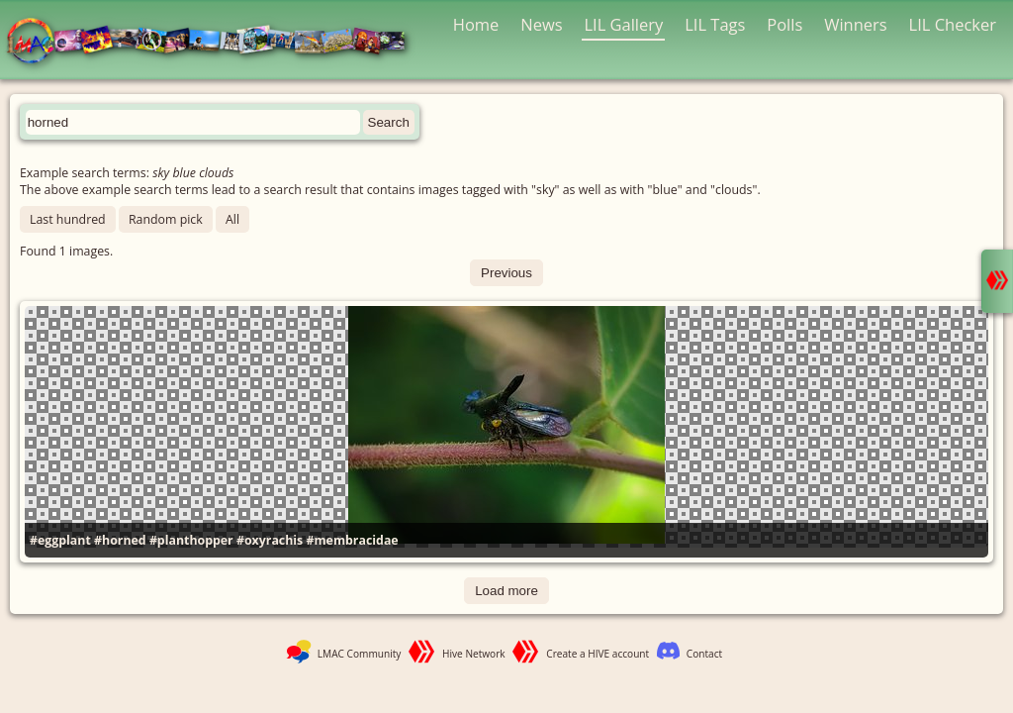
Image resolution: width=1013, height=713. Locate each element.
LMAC (215, 42)
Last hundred (68, 219)
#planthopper (191, 540)
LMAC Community (360, 654)
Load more (506, 590)
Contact (704, 654)
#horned (120, 540)
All (232, 219)
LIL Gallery (623, 24)
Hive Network (474, 654)
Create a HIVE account (597, 654)
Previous (506, 272)
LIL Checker (952, 24)
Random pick (166, 219)
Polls (784, 24)
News (541, 24)
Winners (855, 24)
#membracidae (352, 540)
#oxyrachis (269, 540)
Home (476, 24)
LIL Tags (715, 24)
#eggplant (60, 540)
